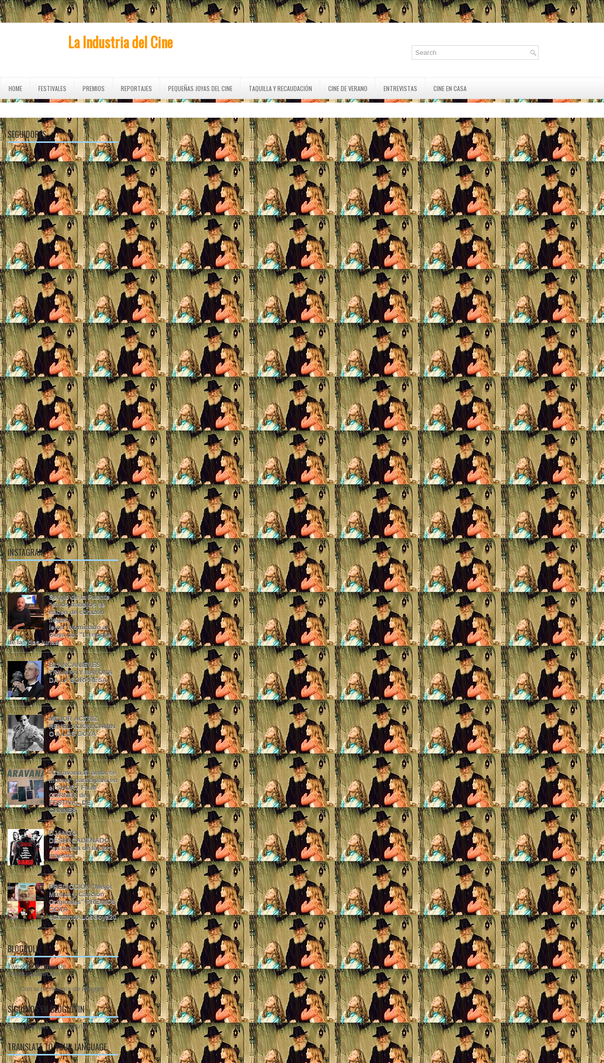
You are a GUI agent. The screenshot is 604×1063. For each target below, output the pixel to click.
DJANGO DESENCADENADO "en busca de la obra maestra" (81, 844)
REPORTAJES (136, 88)
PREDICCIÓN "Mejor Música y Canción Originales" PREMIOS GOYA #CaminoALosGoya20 (82, 902)
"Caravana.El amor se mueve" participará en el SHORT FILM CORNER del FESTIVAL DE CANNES (83, 791)
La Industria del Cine (120, 42)
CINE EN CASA (450, 88)
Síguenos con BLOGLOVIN (47, 1026)
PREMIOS (94, 88)
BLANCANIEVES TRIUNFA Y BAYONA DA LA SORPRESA (80, 672)
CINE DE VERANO (347, 88)
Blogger (93, 989)
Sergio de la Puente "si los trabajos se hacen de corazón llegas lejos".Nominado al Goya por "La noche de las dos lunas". (59, 619)
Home (15, 88)
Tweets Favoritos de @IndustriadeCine (37, 969)
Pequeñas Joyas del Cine (200, 88)
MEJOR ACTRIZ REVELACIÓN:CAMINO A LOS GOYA (82, 726)
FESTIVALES (52, 88)
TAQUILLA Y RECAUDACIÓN (280, 88)
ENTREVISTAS (400, 88)
